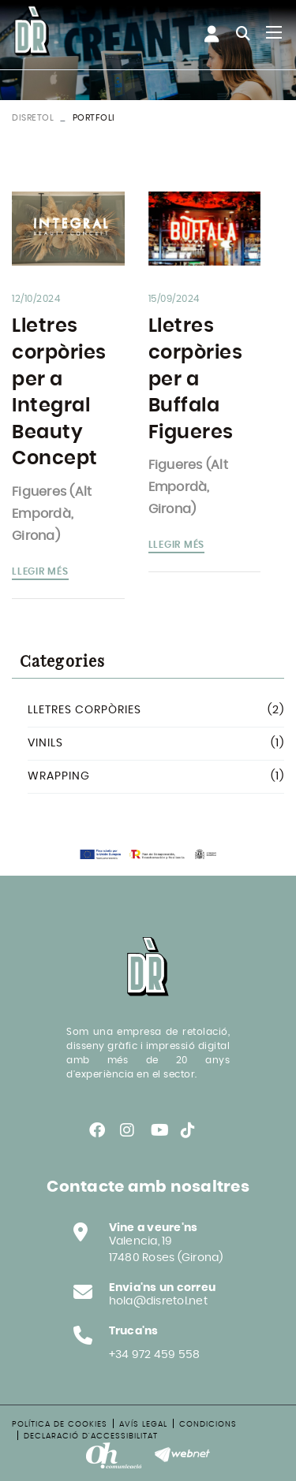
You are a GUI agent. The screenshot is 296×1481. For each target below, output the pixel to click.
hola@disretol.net (158, 1301)
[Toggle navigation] (274, 32)
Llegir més (40, 571)
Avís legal (143, 1424)
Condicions (208, 1424)
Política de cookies (59, 1424)
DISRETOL (33, 117)
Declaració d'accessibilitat (91, 1436)
